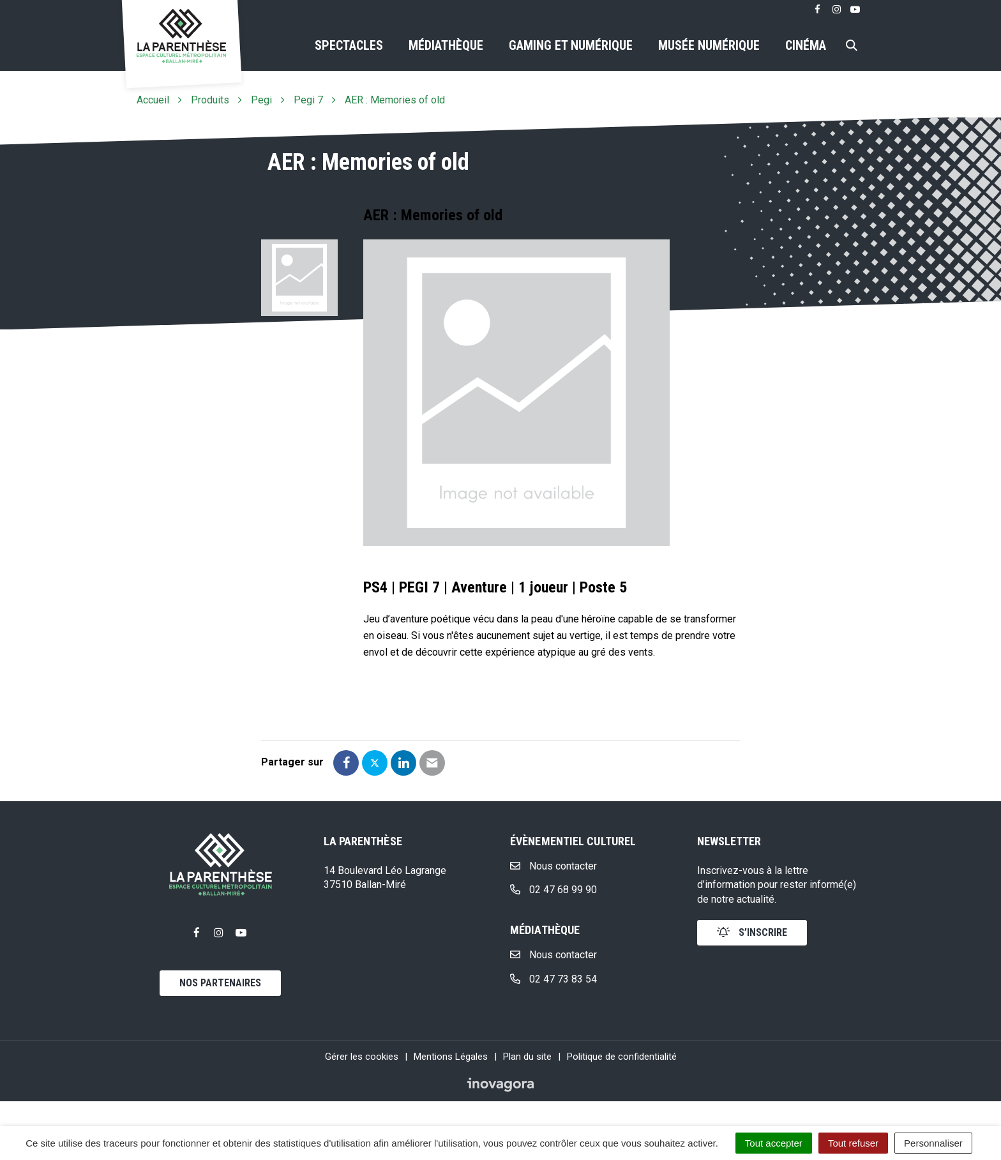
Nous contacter (553, 866)
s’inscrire (752, 932)
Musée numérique (709, 45)
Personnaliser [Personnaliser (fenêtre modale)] (933, 1143)
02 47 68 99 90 (553, 890)
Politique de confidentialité (622, 1056)
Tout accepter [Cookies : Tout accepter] (773, 1143)
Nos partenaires (220, 983)
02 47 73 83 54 (553, 979)
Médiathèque (446, 45)
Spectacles (349, 45)
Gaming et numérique (571, 45)
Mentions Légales (451, 1056)
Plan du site (527, 1056)
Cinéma (805, 45)
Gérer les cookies (361, 1056)
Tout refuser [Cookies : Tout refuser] (853, 1143)
